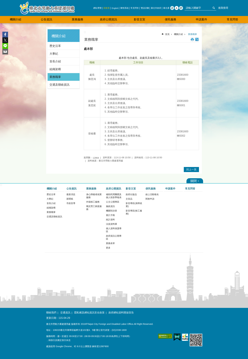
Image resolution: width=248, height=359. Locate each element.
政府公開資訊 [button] (108, 19)
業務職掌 (55, 77)
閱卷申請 (150, 199)
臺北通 (166, 8)
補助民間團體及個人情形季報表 (113, 196)
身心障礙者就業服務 (94, 196)
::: (47, 28)
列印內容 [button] (192, 39)
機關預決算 (111, 210)
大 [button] (181, 8)
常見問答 (134, 8)
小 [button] (172, 8)
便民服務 (151, 188)
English (115, 8)
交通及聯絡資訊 (59, 84)
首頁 (167, 34)
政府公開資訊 (113, 188)
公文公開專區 (112, 202)
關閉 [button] (194, 180)
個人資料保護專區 (113, 230)
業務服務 (91, 188)
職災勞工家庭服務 (94, 208)
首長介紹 (55, 61)
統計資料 (110, 219)
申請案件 (201, 19)
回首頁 (106, 8)
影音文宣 (131, 188)
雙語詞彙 (145, 8)
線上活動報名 (152, 194)
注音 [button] (197, 39)
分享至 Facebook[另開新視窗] (5, 34)
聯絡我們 (51, 312)
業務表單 (110, 243)
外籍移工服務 (92, 202)
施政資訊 (110, 206)
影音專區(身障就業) (134, 205)
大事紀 (54, 53)
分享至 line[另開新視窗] (5, 46)
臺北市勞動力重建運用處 (47, 8)
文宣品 (129, 199)
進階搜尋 (223, 7)
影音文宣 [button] (139, 19)
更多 (108, 247)
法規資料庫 (111, 224)
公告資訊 (71, 188)
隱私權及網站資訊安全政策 (89, 312)
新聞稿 (69, 199)
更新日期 (51, 318)
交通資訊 (65, 312)
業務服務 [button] (77, 19)
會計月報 (110, 215)
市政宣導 (70, 203)
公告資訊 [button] (46, 19)
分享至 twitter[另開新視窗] (5, 40)
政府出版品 (131, 194)
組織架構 (55, 69)
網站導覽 (97, 8)
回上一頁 (191, 169)
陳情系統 (124, 8)
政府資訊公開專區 (113, 237)
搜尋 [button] (213, 8)
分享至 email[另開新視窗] (5, 51)
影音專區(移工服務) (134, 212)
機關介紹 (58, 36)
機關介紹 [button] (15, 19)
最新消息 (70, 194)
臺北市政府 (156, 8)
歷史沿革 (55, 45)
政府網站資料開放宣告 (121, 312)
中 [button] (177, 8)
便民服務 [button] (170, 19)
